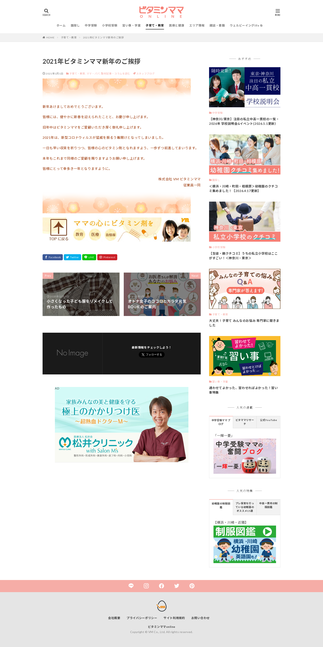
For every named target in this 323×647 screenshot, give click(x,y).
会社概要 (114, 618)
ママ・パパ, (94, 73)
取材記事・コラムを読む (115, 73)
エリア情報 (197, 25)
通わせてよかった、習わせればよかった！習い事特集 (243, 390)
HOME (50, 37)
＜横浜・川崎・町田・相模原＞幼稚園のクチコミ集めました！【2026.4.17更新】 (243, 188)
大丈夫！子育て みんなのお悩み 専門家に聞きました (244, 323)
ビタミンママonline (161, 626)
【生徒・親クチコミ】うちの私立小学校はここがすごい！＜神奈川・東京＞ (243, 255)
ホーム (61, 25)
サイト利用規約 (174, 618)
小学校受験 (109, 25)
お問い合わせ (200, 618)
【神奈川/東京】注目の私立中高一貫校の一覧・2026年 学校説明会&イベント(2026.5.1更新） (244, 121)
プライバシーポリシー (142, 618)
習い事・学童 (131, 25)
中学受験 (91, 25)
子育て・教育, (77, 73)
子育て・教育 (155, 25)
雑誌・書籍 (217, 25)
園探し (75, 25)
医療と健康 (176, 25)
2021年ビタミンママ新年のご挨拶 (103, 37)
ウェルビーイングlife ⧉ (246, 25)
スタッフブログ (145, 73)
